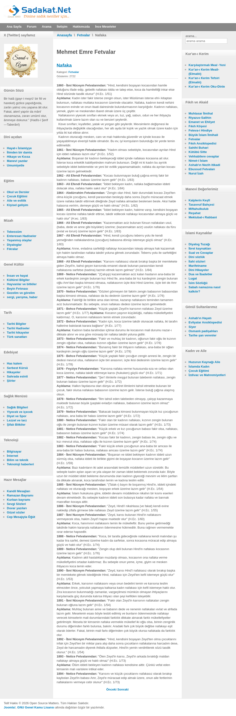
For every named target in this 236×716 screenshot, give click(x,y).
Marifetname (198, 265)
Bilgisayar (14, 451)
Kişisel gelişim (17, 205)
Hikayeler (14, 372)
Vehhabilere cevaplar (204, 156)
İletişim (62, 26)
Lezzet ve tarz (17, 420)
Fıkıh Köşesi (198, 126)
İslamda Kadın (199, 366)
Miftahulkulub (199, 209)
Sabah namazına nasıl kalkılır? (204, 289)
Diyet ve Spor (16, 416)
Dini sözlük (197, 257)
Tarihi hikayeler (18, 332)
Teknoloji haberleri (20, 464)
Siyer (192, 327)
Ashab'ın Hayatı (200, 318)
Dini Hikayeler (199, 270)
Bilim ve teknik (17, 460)
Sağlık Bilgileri (17, 407)
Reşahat (195, 213)
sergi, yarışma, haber (22, 297)
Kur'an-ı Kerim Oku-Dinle (207, 86)
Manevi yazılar (17, 161)
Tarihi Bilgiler (16, 324)
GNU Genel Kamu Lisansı (35, 707)
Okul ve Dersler (18, 192)
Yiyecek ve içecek (20, 412)
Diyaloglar (14, 244)
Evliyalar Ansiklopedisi (205, 322)
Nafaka (64, 65)
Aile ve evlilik (16, 200)
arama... (191, 36)
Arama (46, 26)
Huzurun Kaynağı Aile (204, 362)
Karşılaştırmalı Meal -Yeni (207, 65)
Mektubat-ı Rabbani (203, 217)
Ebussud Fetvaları (202, 169)
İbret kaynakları (200, 248)
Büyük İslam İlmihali (203, 135)
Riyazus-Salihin (200, 117)
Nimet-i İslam (198, 160)
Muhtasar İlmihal (201, 113)
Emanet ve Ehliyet (202, 122)
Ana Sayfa (14, 26)
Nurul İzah (196, 173)
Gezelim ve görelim (21, 293)
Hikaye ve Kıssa (18, 156)
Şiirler (11, 380)
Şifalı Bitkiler (16, 424)
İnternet (12, 456)
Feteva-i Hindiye (200, 130)
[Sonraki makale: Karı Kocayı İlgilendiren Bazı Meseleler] (123, 689)
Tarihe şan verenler (202, 335)
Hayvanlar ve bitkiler (22, 284)
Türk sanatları (17, 337)
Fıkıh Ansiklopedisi (202, 143)
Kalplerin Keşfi (199, 200)
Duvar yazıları (17, 508)
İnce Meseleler (105, 26)
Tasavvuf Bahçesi (201, 204)
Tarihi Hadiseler (18, 328)
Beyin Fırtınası (17, 288)
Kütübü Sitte (198, 152)
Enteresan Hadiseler (21, 236)
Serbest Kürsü (17, 368)
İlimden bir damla (19, 152)
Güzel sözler (16, 512)
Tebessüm (14, 231)
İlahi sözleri (197, 261)
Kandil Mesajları (18, 491)
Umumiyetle (15, 165)
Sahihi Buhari (198, 147)
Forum (31, 26)
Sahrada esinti (17, 376)
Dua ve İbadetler (200, 274)
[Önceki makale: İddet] (111, 689)
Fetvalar (83, 35)
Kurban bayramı (18, 499)
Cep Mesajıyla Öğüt (21, 517)
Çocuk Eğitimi (17, 196)
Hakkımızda (81, 26)
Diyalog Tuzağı (199, 244)
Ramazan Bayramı (20, 495)
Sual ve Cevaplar (201, 252)
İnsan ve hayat (17, 275)
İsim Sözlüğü (198, 283)
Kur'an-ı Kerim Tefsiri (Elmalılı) (204, 80)
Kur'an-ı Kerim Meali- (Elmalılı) (204, 72)
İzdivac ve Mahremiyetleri (207, 375)
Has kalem (14, 363)
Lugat (193, 278)
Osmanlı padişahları (203, 331)
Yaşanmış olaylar (19, 240)
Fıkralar (12, 249)
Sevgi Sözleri (16, 504)
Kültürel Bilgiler (18, 280)
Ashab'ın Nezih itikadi (204, 165)
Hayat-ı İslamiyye (19, 148)
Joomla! (10, 707)
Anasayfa (64, 35)
